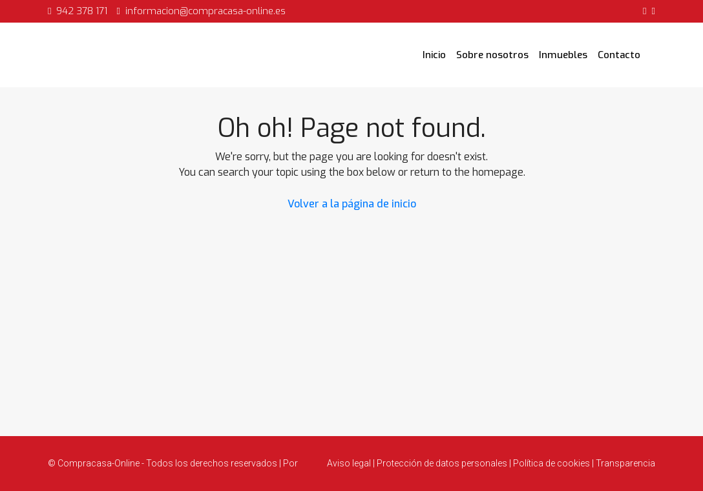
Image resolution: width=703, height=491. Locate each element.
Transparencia (624, 463)
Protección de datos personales (442, 463)
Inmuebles (563, 54)
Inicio (434, 54)
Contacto (619, 54)
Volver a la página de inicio (352, 204)
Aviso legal (350, 463)
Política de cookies (551, 463)
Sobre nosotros (492, 54)
